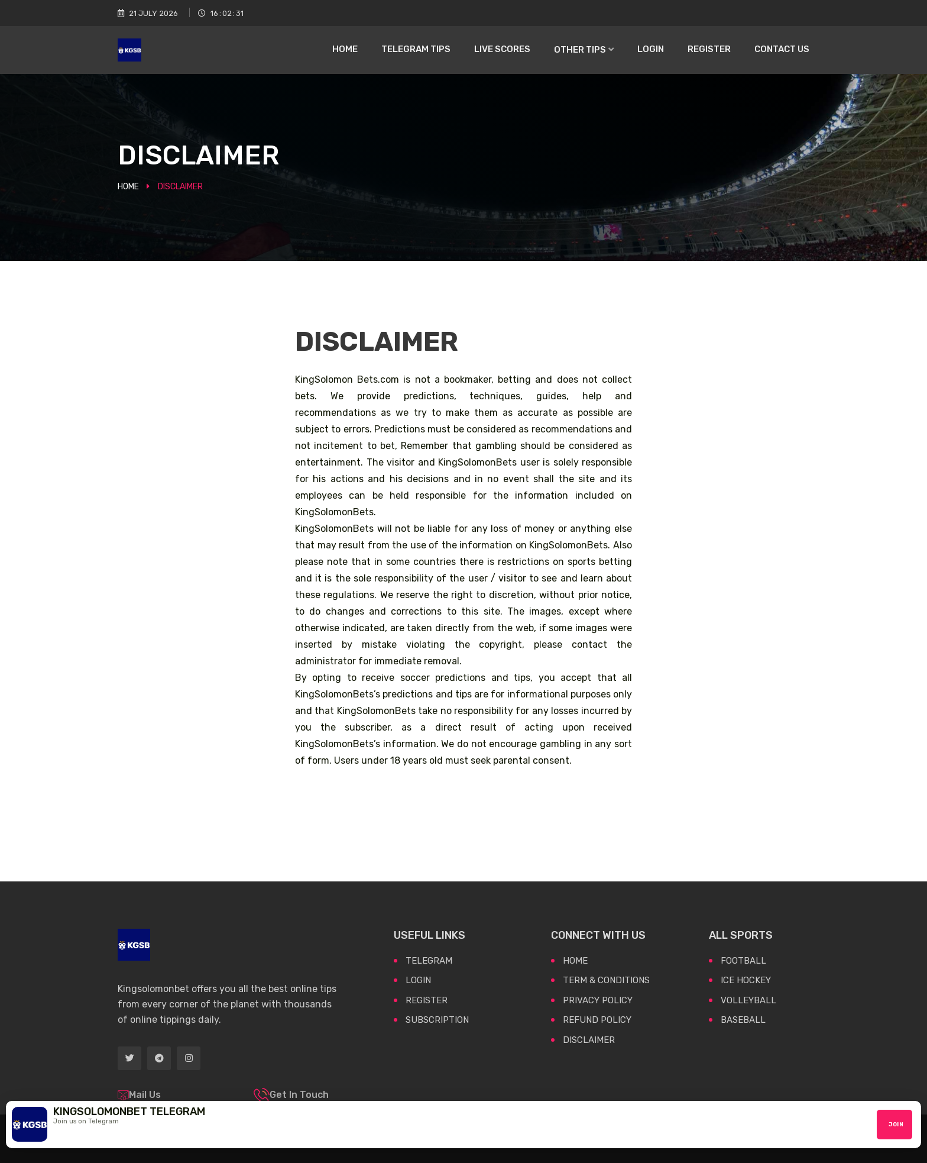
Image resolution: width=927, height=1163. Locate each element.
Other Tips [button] (581, 49)
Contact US (781, 49)
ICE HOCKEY (746, 980)
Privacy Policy (598, 1000)
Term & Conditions (606, 980)
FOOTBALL (743, 960)
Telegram (429, 960)
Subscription (437, 1020)
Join (896, 1125)
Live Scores (502, 49)
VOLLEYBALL (748, 1000)
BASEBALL (743, 1020)
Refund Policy (597, 1020)
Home (345, 49)
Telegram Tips (415, 49)
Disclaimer (589, 1040)
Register (709, 49)
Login (650, 49)
